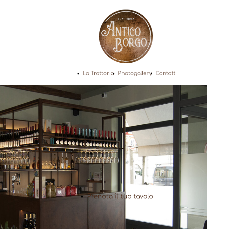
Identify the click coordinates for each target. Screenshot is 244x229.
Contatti (166, 73)
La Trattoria (98, 73)
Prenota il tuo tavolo (120, 196)
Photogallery (135, 73)
